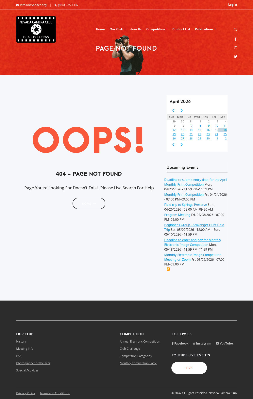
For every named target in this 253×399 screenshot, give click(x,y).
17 (216, 130)
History (21, 341)
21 (191, 134)
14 (191, 130)
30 (208, 138)
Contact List (181, 29)
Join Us (136, 29)
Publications (205, 29)
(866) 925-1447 (66, 5)
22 (199, 134)
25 (225, 134)
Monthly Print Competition (184, 194)
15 (199, 130)
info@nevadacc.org (31, 5)
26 (174, 138)
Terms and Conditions (55, 393)
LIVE (189, 368)
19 (174, 134)
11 (225, 125)
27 (182, 138)
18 (225, 130)
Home (100, 29)
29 (199, 138)
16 (208, 130)
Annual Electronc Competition (140, 341)
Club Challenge (130, 348)
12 (174, 130)
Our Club (118, 29)
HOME (89, 203)
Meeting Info (24, 348)
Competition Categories (136, 356)
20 (182, 134)
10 (216, 125)
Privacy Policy (25, 393)
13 (182, 130)
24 (216, 134)
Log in (232, 5)
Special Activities (27, 370)
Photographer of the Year (33, 363)
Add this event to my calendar (168, 269)
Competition (157, 29)
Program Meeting (177, 215)
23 (208, 134)
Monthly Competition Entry (138, 363)
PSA (18, 356)
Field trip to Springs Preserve (185, 204)
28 (191, 138)
